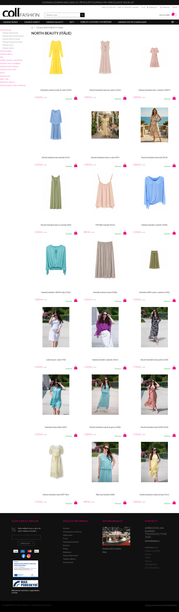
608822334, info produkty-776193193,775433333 (156, 532)
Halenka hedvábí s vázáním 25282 (154, 225)
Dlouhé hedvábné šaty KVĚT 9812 (56, 495)
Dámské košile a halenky (9, 66)
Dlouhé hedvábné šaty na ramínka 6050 (56, 225)
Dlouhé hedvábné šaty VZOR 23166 (154, 427)
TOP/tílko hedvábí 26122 (105, 225)
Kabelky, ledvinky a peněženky (11, 60)
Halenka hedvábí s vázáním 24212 (105, 360)
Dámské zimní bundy (10, 33)
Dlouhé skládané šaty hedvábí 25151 (56, 158)
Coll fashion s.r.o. (21, 12)
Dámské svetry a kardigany (10, 63)
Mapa (104, 552)
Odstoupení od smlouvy (72, 532)
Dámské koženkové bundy (12, 42)
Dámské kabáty (6, 51)
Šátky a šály (4, 79)
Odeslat (25, 543)
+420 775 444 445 (124, 7)
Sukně (2, 73)
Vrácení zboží (68, 562)
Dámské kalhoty (6, 54)
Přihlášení (166, 7)
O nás (143, 7)
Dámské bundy (5, 30)
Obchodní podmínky (71, 542)
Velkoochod (67, 535)
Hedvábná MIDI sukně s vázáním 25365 (154, 292)
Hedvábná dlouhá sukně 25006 (105, 292)
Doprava (66, 545)
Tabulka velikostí (69, 559)
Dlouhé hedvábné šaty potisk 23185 (154, 360)
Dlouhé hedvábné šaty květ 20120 (154, 158)
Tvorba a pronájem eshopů (155, 605)
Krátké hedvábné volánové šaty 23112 (154, 495)
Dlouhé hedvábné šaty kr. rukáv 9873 (105, 158)
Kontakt (136, 7)
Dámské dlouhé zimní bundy (13, 36)
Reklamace (67, 552)
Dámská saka (5, 76)
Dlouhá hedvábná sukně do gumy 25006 (105, 427)
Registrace (153, 7)
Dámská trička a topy (8, 69)
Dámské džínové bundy (11, 39)
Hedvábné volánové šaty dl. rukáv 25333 (55, 90)
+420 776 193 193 (109, 7)
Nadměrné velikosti (7, 82)
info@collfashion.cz (152, 541)
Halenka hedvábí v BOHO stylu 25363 (55, 292)
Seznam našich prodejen (111, 548)
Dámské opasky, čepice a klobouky (13, 85)
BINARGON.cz (171, 605)
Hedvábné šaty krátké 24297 (56, 427)
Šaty (1, 57)
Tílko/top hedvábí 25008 (105, 495)
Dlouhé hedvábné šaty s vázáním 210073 (154, 90)
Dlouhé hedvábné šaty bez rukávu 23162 (105, 90)
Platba (65, 549)
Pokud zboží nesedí (70, 555)
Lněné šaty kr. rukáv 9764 (56, 360)
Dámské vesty (8, 45)
